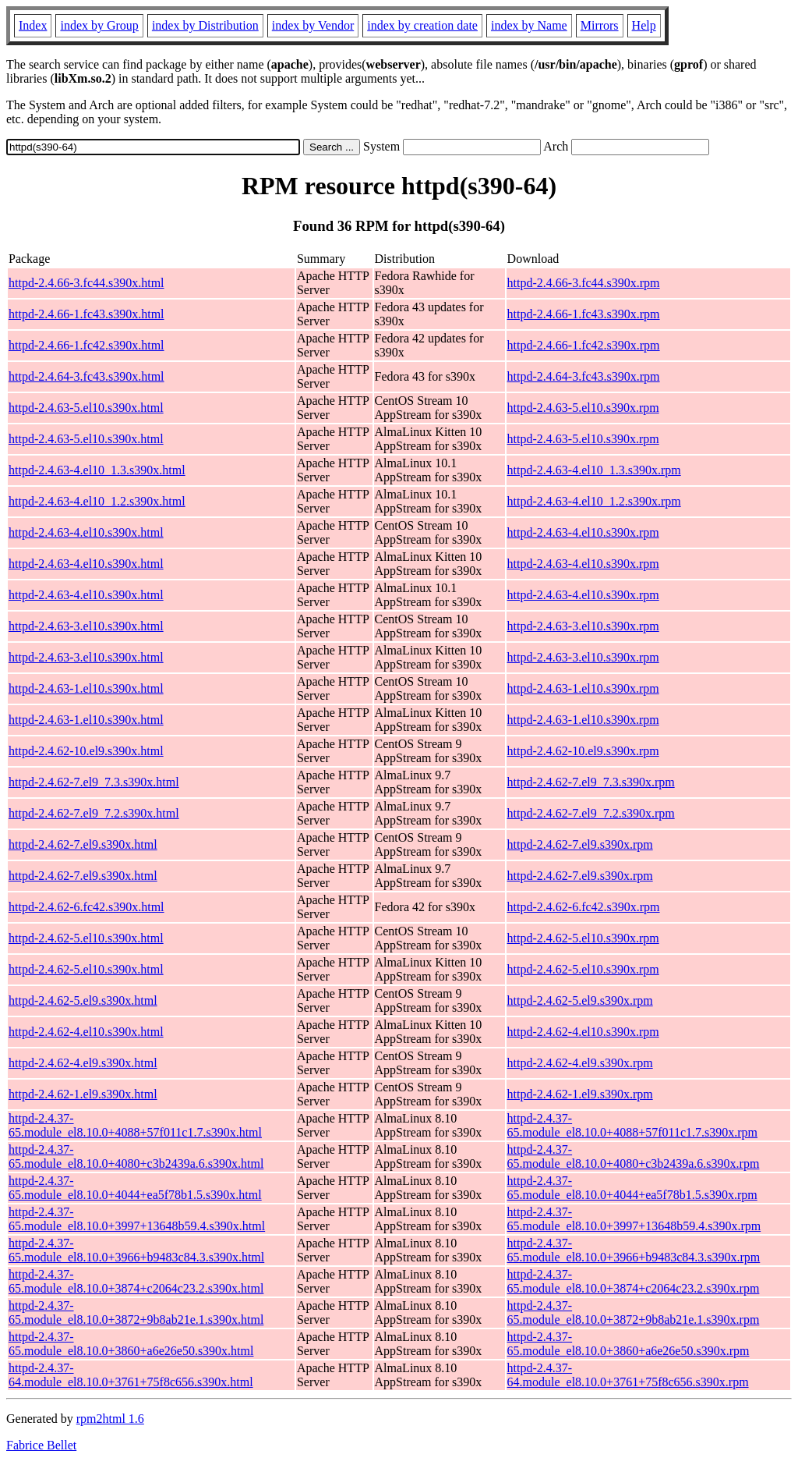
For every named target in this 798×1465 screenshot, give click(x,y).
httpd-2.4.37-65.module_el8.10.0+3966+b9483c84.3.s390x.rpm (634, 1250)
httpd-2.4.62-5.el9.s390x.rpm (580, 1000)
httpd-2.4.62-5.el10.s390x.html (86, 938)
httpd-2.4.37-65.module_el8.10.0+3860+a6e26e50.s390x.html (131, 1343)
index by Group (99, 25)
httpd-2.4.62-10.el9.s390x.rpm (583, 750)
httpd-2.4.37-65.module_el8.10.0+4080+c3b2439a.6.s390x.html (136, 1156)
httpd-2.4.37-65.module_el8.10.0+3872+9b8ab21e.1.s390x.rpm (633, 1312)
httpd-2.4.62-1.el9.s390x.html (83, 1094)
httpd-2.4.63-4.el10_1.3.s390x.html (97, 470)
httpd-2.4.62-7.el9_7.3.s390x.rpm (591, 782)
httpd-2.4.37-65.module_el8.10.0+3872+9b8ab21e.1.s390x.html (136, 1312)
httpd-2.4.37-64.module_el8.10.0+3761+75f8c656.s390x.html (131, 1375)
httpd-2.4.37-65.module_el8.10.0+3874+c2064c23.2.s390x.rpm (633, 1281)
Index (33, 25)
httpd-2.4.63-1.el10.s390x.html (86, 688)
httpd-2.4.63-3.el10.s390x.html (86, 626)
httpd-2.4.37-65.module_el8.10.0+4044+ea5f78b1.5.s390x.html (135, 1187)
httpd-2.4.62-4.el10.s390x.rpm (583, 1031)
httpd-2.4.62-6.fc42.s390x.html (86, 906)
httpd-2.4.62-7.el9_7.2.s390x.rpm (591, 813)
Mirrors (600, 25)
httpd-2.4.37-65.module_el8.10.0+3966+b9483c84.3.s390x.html (136, 1250)
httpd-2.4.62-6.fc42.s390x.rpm (583, 906)
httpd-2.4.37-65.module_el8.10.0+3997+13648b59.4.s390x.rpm (634, 1219)
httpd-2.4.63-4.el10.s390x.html (86, 532)
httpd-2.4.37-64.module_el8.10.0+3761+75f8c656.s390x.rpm (628, 1375)
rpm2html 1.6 (110, 1418)
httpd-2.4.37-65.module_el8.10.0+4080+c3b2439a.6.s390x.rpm (633, 1156)
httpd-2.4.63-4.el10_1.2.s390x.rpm (594, 501)
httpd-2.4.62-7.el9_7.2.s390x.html (94, 813)
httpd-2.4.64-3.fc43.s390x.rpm (583, 376)
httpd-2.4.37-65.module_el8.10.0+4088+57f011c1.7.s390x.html (135, 1125)
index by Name (529, 25)
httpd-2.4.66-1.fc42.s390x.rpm (583, 345)
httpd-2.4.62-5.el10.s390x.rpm (583, 938)
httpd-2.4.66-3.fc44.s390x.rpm (583, 282)
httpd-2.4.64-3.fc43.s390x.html (86, 376)
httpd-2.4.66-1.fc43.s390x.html (86, 314)
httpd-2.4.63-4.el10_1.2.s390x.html (97, 501)
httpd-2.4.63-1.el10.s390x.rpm (583, 688)
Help (644, 25)
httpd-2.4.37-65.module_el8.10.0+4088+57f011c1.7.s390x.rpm (632, 1125)
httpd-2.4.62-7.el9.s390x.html (83, 844)
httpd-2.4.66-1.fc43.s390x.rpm (583, 314)
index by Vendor (313, 25)
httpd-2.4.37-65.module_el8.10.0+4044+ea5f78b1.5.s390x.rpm (632, 1187)
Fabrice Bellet (41, 1445)
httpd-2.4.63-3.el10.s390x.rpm (583, 626)
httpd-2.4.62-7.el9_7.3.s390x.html (94, 782)
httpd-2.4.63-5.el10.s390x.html (86, 407)
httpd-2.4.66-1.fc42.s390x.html (86, 345)
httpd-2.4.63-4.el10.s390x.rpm (583, 532)
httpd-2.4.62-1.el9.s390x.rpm (580, 1094)
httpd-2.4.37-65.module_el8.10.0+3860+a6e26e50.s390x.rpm (628, 1343)
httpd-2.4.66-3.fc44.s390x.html (86, 282)
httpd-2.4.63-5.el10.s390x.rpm (583, 407)
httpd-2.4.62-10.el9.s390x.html (86, 750)
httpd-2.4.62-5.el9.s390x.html (83, 1000)
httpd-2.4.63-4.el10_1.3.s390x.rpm (594, 470)
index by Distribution (205, 25)
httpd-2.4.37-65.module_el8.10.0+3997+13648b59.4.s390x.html (137, 1219)
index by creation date (422, 25)
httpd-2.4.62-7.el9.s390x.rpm (580, 844)
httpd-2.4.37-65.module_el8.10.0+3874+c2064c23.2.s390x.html (136, 1281)
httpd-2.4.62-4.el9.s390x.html (83, 1062)
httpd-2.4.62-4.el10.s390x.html (86, 1031)
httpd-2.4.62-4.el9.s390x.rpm (580, 1062)
